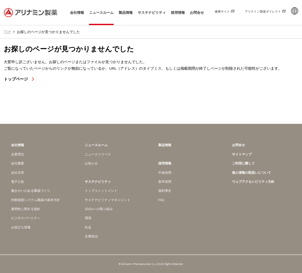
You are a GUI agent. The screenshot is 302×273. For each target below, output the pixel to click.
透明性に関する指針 (25, 209)
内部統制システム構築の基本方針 (35, 200)
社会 (88, 227)
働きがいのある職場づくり (30, 190)
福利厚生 (164, 190)
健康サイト (222, 11)
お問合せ (197, 12)
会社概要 (17, 163)
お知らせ (91, 163)
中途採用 (164, 172)
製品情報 (126, 12)
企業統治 (91, 236)
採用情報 (178, 12)
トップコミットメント (101, 190)
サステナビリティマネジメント (107, 200)
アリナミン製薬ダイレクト (263, 11)
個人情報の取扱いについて (251, 172)
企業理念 (17, 154)
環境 (88, 218)
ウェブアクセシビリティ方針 (253, 181)
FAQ (161, 200)
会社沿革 (17, 172)
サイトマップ (242, 154)
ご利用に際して (243, 163)
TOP (7, 31)
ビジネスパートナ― (25, 218)
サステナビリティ (152, 12)
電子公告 (17, 181)
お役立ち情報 (21, 227)
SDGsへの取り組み (99, 209)
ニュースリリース (98, 154)
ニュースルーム (101, 12)
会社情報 (77, 12)
